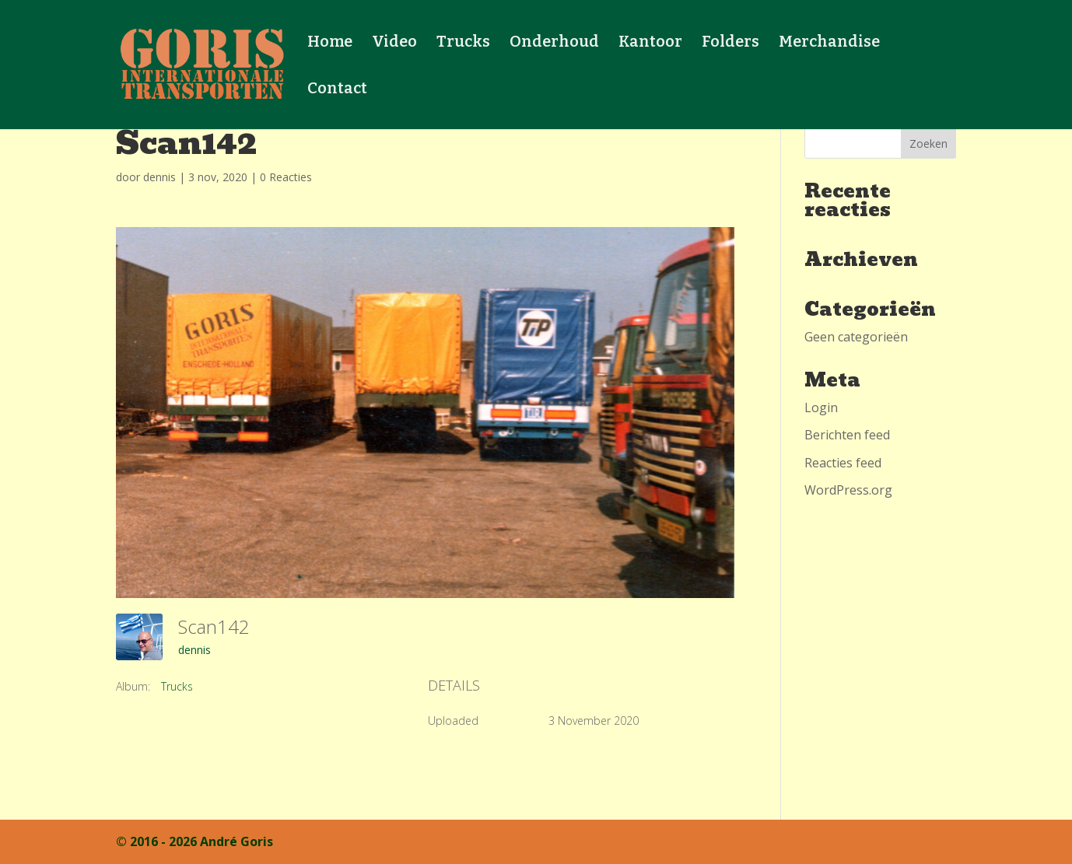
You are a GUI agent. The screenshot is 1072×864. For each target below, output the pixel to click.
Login (821, 407)
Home (329, 43)
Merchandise (829, 43)
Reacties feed (842, 462)
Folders (730, 43)
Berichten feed (847, 434)
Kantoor (650, 43)
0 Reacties (286, 177)
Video (394, 43)
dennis (159, 177)
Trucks (463, 43)
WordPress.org (848, 489)
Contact (337, 89)
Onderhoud (554, 43)
